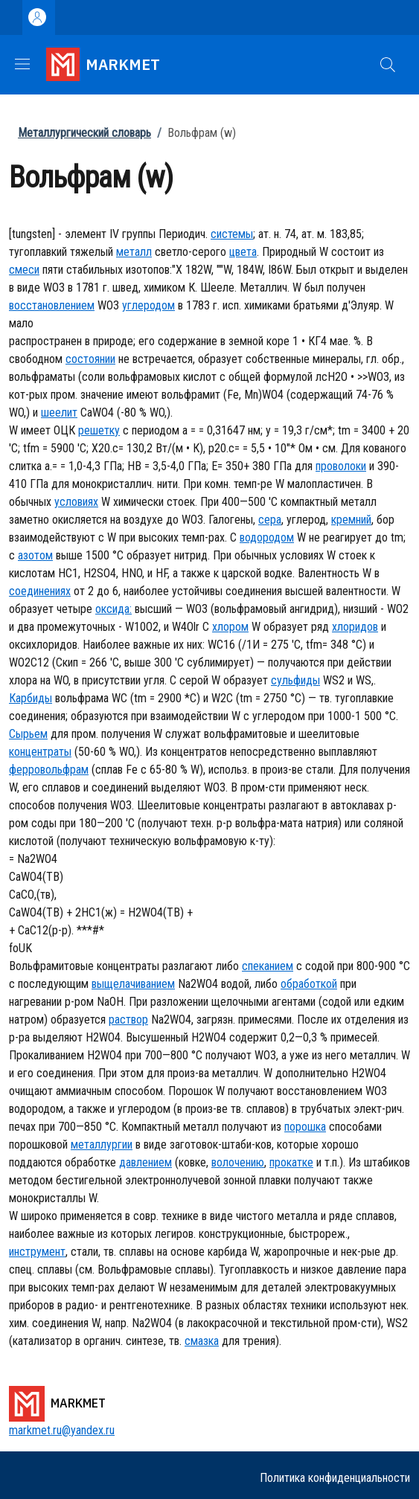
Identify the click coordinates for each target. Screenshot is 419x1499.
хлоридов (355, 627)
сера (269, 520)
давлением (145, 1162)
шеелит (59, 412)
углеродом (148, 305)
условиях (76, 502)
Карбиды (30, 698)
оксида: (113, 609)
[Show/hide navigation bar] (22, 64)
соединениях (40, 591)
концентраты (40, 752)
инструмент (37, 1252)
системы (232, 234)
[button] (388, 65)
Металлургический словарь (84, 133)
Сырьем (28, 734)
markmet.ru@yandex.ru (62, 1430)
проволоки (341, 466)
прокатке (291, 1162)
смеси (24, 270)
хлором (230, 627)
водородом (267, 537)
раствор (128, 1019)
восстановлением (52, 305)
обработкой (309, 984)
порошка (305, 1127)
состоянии (90, 359)
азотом (35, 555)
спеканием (267, 966)
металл (134, 252)
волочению (237, 1162)
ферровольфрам (49, 770)
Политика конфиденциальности (335, 1478)
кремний (351, 520)
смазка (202, 1341)
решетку (99, 430)
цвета (243, 252)
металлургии (101, 1144)
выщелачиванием (133, 984)
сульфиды (295, 680)
